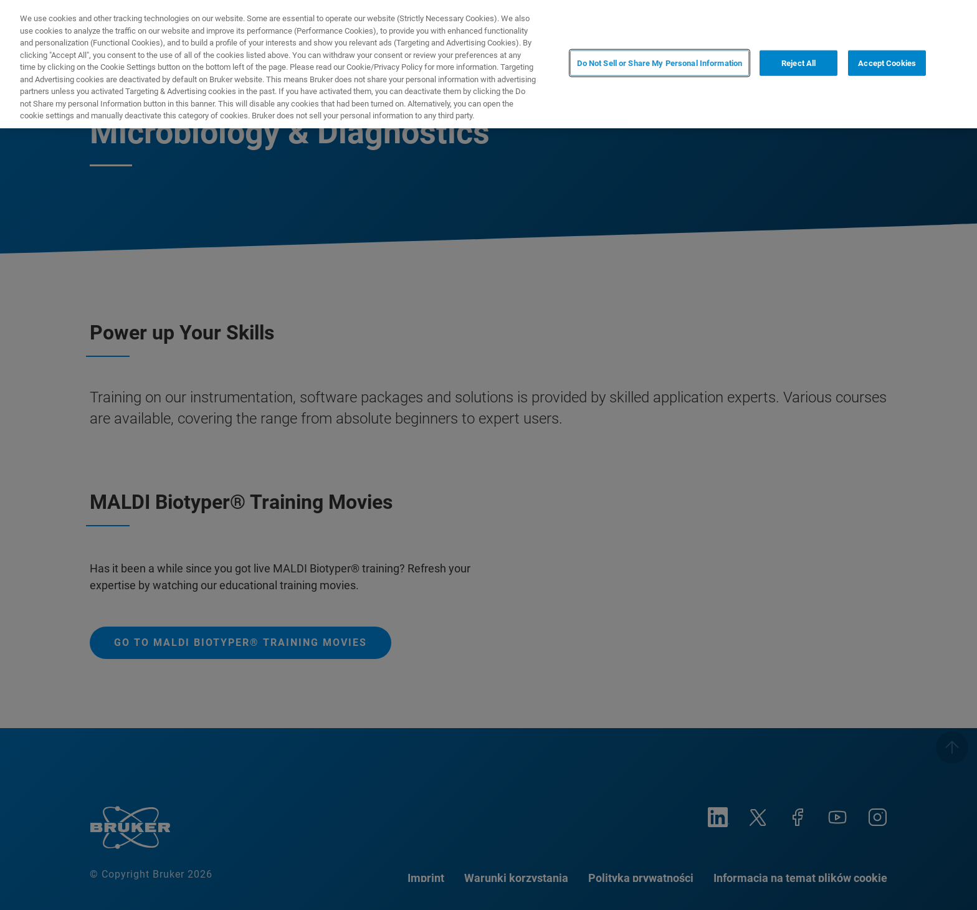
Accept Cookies (887, 63)
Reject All (798, 63)
